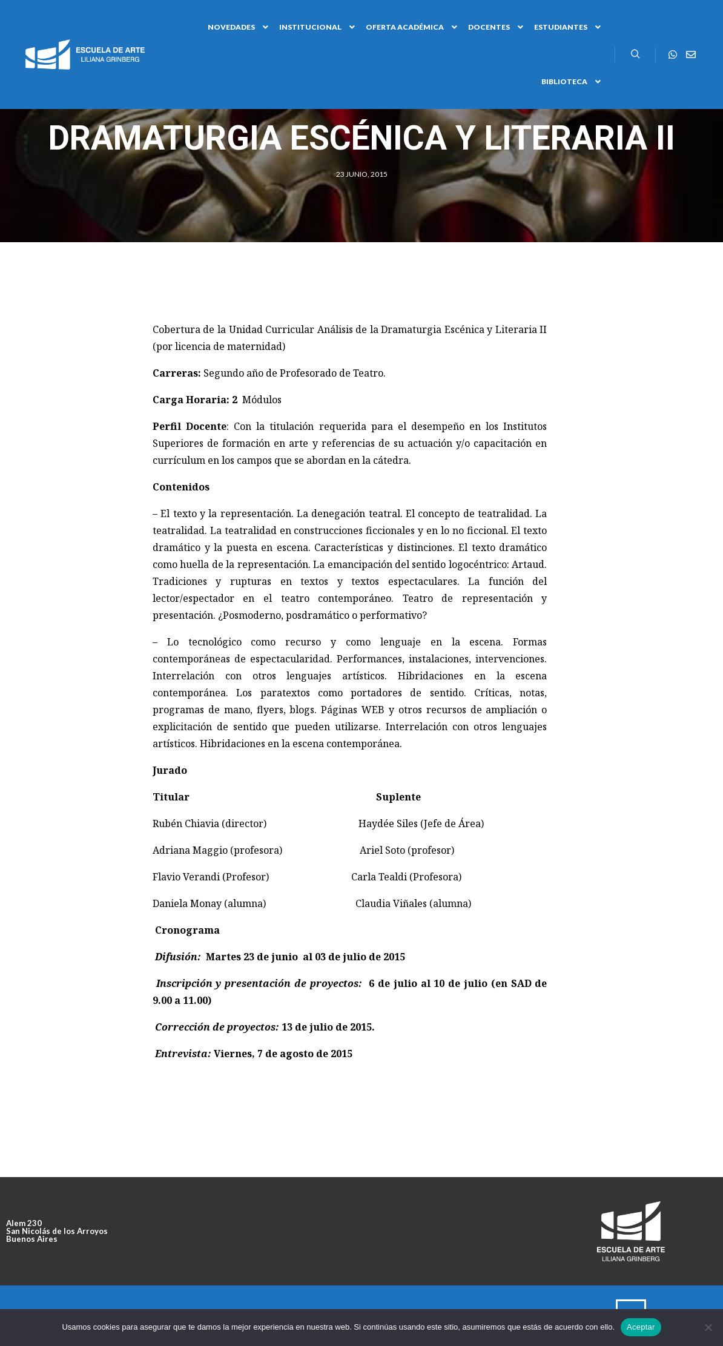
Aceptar (641, 1326)
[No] (708, 1327)
